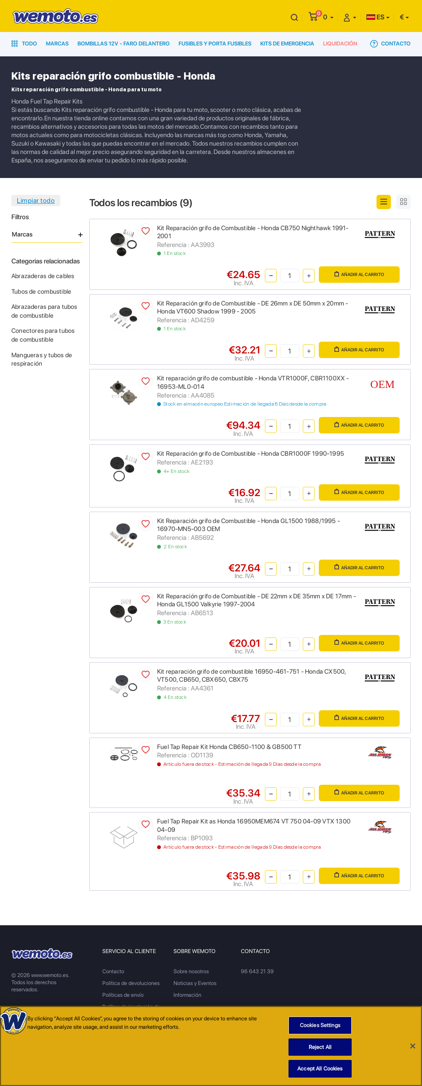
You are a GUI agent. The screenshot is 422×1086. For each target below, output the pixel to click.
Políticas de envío (123, 995)
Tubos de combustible (41, 291)
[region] (211, 1046)
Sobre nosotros (191, 971)
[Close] (412, 1046)
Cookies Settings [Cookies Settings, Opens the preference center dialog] (320, 1025)
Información (187, 995)
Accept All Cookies (319, 1068)
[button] (328, 17)
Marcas (57, 43)
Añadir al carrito (359, 274)
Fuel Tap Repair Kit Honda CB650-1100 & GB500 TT (229, 747)
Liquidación (340, 43)
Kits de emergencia (287, 43)
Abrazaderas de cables (42, 276)
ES (375, 17)
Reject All (320, 1047)
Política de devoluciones (131, 983)
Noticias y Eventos (195, 983)
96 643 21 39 (257, 971)
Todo (24, 43)
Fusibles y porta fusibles (215, 43)
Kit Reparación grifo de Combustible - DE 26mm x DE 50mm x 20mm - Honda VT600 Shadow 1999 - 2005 (252, 308)
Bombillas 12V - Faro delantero (123, 43)
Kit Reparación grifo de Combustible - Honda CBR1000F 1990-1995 (250, 453)
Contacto (390, 44)
